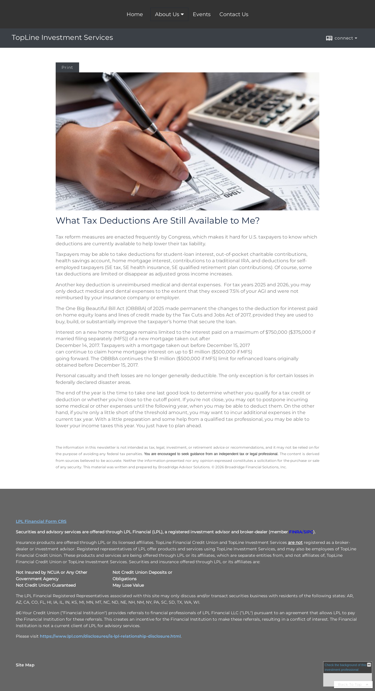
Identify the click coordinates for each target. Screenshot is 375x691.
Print (67, 67)
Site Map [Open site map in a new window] (25, 665)
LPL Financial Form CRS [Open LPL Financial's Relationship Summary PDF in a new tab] (41, 521)
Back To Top (353, 684)
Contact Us (233, 14)
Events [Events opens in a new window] (202, 14)
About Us (167, 14)
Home (135, 14)
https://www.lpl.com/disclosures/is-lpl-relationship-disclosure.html (110, 636)
